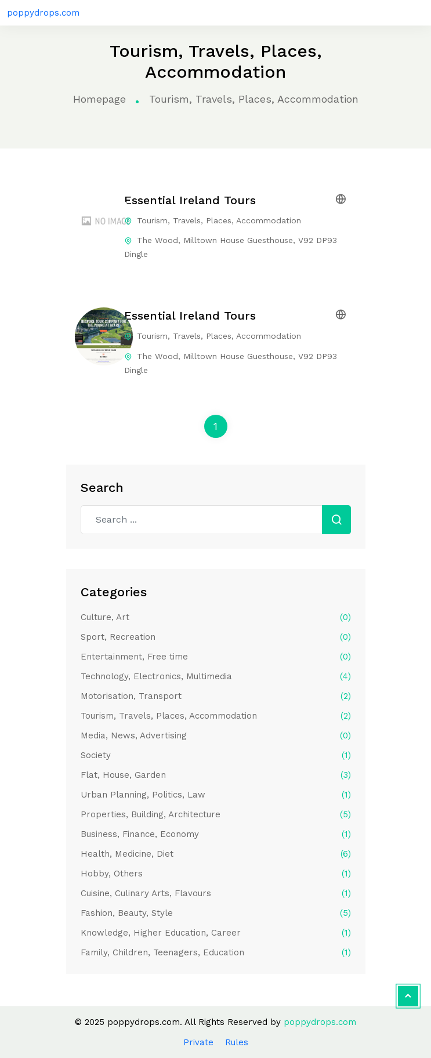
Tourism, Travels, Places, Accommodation (216, 716)
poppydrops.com (43, 13)
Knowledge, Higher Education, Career (216, 933)
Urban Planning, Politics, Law (216, 795)
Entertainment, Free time (216, 657)
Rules (236, 1042)
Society (216, 755)
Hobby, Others (216, 874)
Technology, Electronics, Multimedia (216, 676)
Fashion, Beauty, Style (216, 913)
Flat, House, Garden (216, 775)
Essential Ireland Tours (190, 200)
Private (198, 1042)
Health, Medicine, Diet (216, 854)
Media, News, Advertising (216, 735)
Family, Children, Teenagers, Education (216, 952)
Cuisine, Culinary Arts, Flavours (216, 893)
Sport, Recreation (216, 637)
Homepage (99, 99)
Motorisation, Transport (216, 696)
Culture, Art (216, 617)
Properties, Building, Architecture (216, 814)
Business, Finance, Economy (216, 834)
